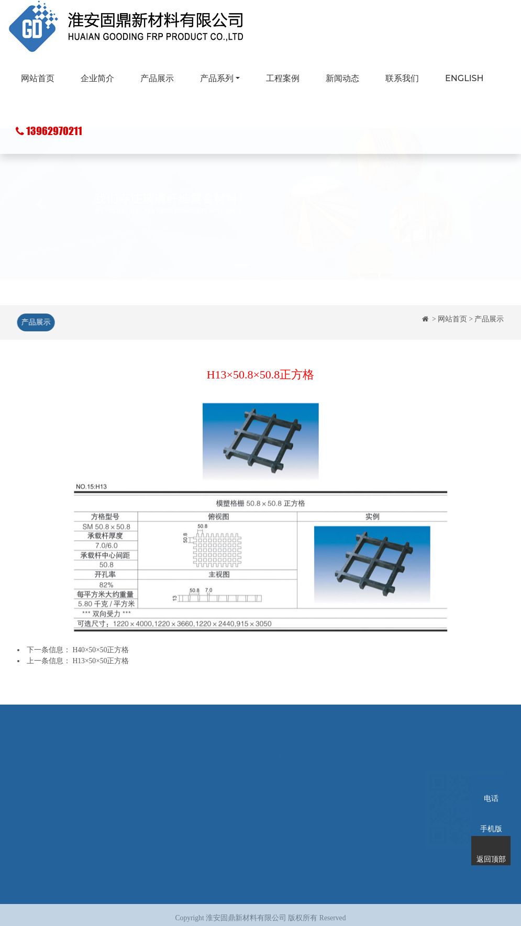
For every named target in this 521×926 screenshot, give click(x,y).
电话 (491, 784)
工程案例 (283, 78)
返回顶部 (491, 845)
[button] (39, 228)
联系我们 (402, 78)
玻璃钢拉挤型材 (210, 782)
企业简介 (97, 78)
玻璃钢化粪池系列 (214, 797)
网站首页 (37, 78)
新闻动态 (342, 78)
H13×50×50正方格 (101, 661)
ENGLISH (464, 78)
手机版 (491, 815)
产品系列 (217, 78)
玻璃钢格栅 (203, 767)
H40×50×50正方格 (101, 650)
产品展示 (157, 78)
